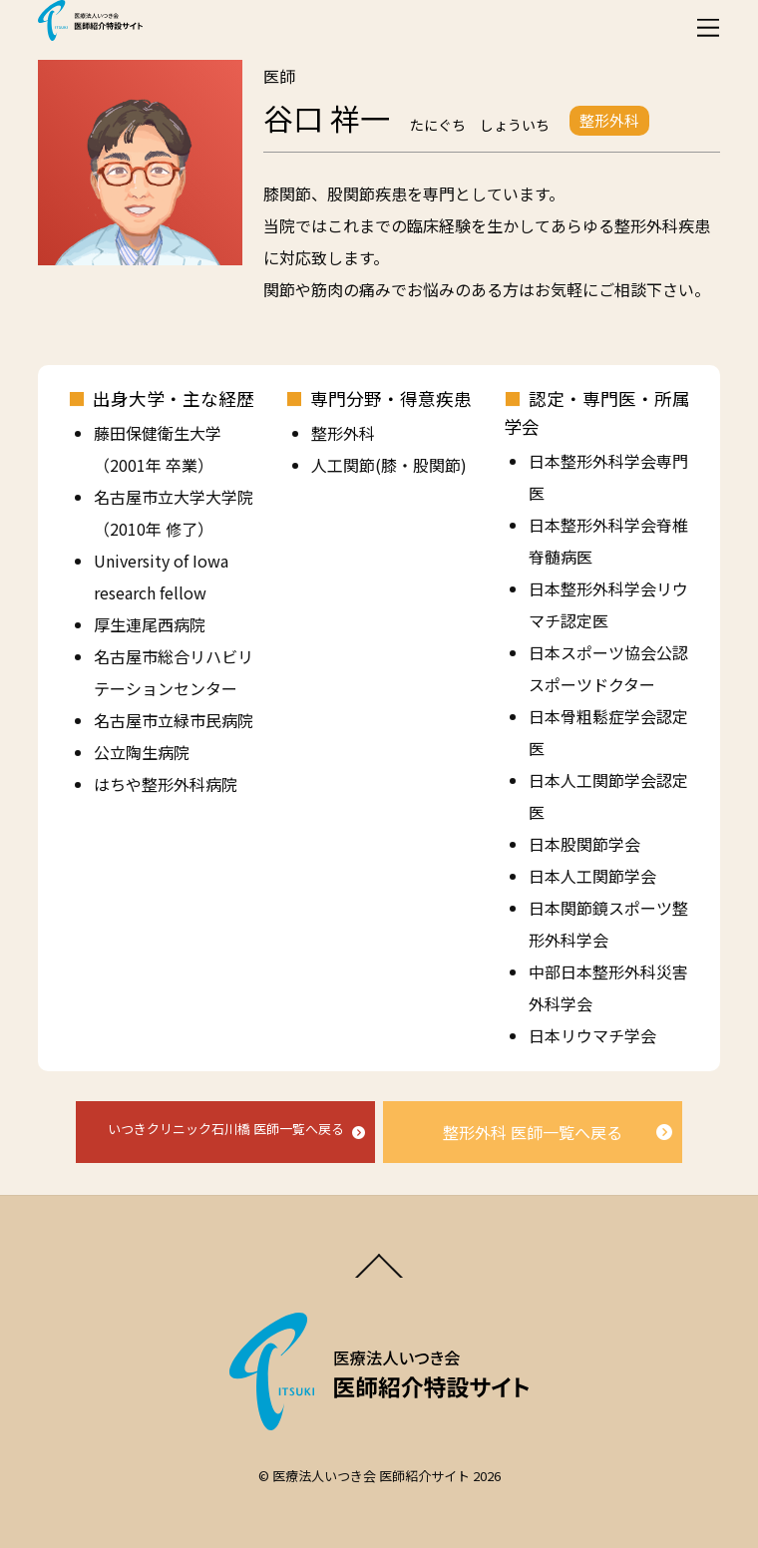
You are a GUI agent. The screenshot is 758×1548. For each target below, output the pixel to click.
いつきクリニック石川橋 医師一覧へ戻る (226, 1128)
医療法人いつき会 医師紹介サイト (371, 1475)
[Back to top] (379, 1276)
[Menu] (708, 27)
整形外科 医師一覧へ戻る (532, 1132)
